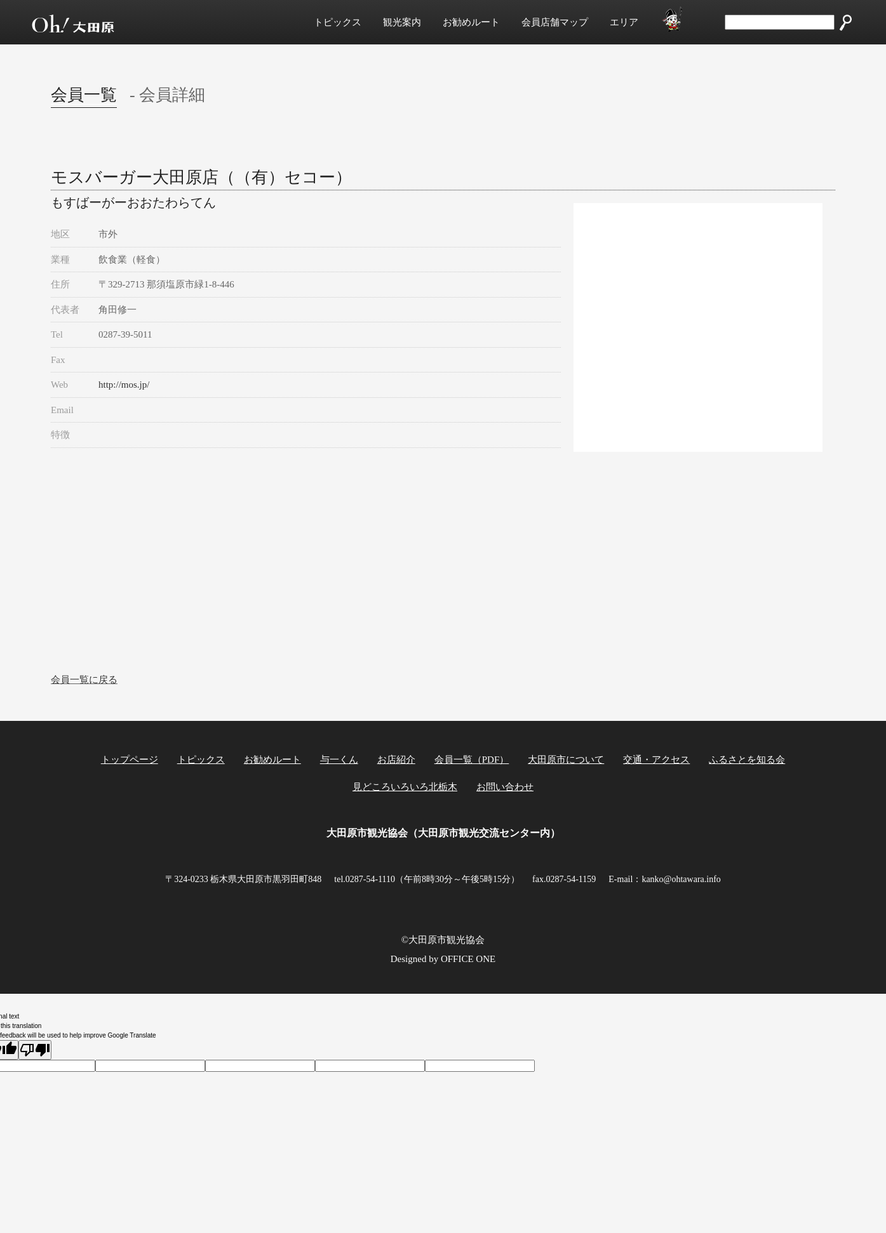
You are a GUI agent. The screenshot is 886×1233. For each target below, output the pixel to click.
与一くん (339, 760)
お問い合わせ (505, 787)
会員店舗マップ (554, 22)
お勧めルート (471, 22)
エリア (624, 22)
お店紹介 (396, 760)
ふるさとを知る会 (747, 760)
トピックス (337, 22)
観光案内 (402, 22)
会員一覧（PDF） (471, 760)
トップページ (129, 760)
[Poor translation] (34, 1050)
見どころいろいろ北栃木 (404, 787)
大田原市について (566, 760)
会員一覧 (84, 95)
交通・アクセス (656, 760)
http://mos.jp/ (123, 384)
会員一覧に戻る (84, 680)
